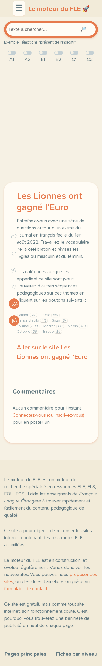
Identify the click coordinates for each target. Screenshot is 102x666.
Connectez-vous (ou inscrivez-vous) (48, 415)
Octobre (27, 331)
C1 (14, 253)
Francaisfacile (32, 320)
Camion (27, 315)
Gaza (59, 320)
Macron (53, 326)
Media (77, 326)
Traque (52, 331)
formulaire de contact (25, 588)
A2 (14, 303)
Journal (28, 326)
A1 (14, 320)
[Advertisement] (51, 123)
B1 (14, 287)
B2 (14, 270)
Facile (50, 315)
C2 (14, 236)
